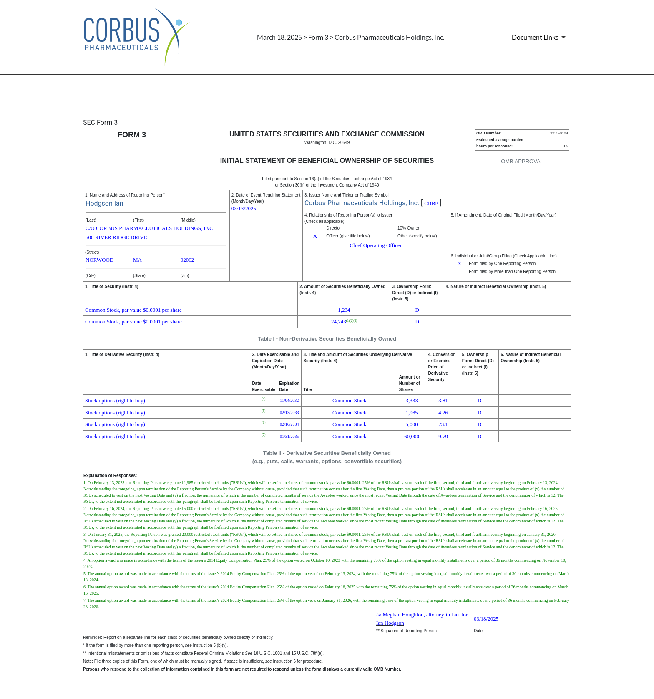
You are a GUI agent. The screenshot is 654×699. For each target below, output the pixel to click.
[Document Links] (540, 37)
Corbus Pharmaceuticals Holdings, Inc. (361, 203)
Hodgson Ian (104, 203)
